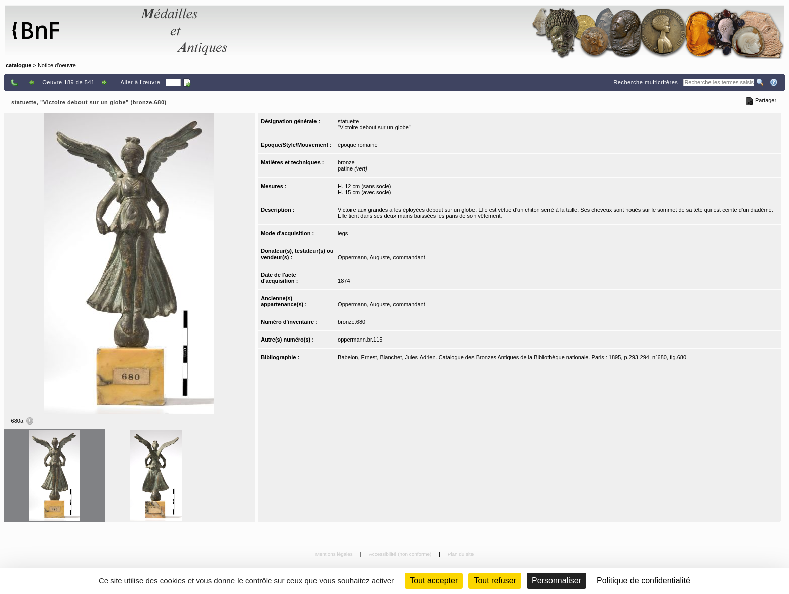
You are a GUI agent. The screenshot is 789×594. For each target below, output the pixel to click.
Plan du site (461, 554)
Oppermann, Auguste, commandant (381, 257)
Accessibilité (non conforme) (401, 554)
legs (343, 233)
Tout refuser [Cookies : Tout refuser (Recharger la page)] (495, 580)
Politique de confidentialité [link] (643, 580)
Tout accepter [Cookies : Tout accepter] (434, 580)
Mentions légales (334, 554)
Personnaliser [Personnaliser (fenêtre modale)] (556, 580)
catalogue (18, 65)
